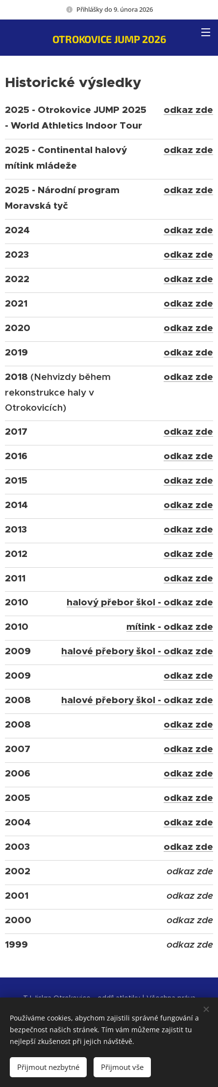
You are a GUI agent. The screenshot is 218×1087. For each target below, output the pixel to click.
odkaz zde (188, 110)
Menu (205, 32)
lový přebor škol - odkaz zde (145, 602)
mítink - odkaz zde (169, 627)
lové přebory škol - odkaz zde (143, 651)
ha (72, 602)
